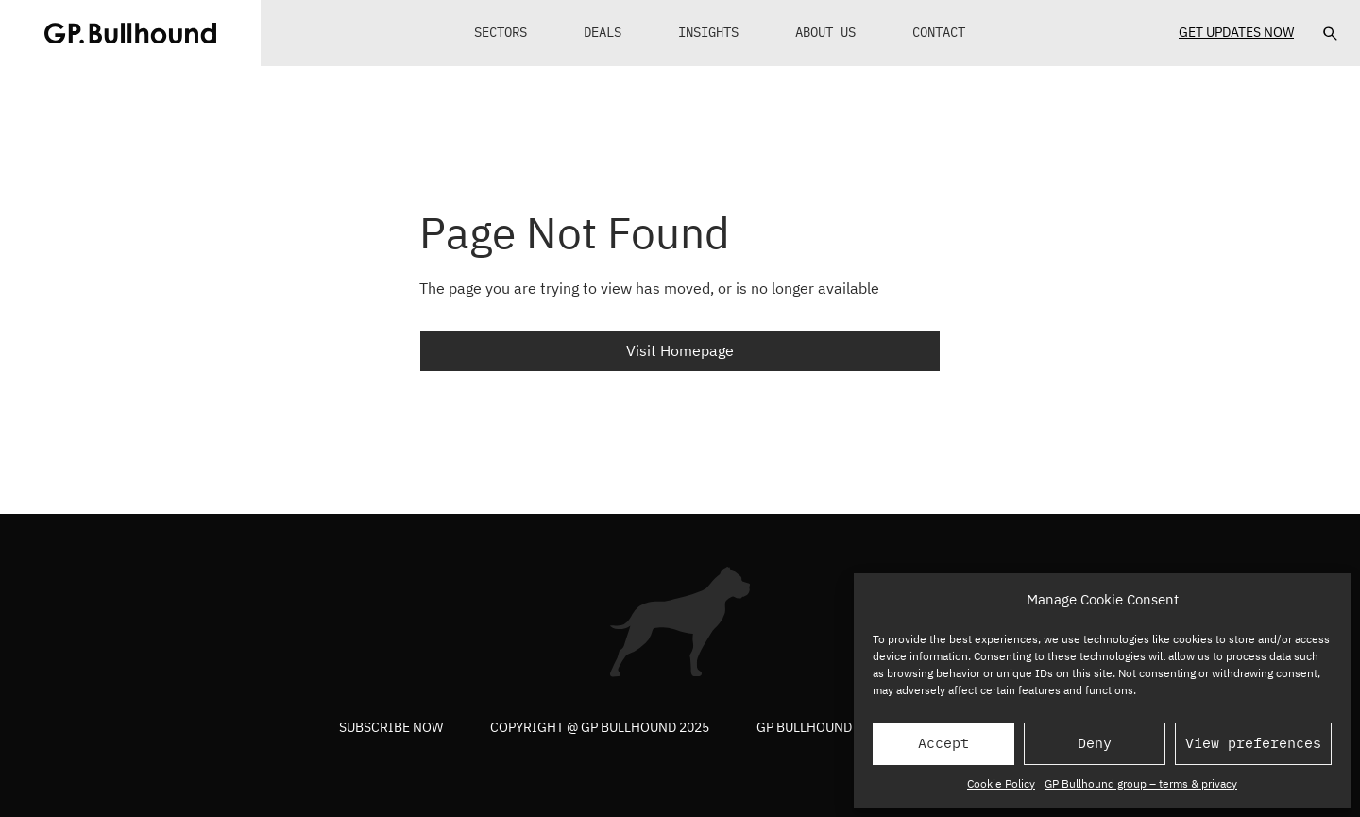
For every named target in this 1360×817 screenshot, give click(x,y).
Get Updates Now (1236, 32)
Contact (938, 32)
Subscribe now (391, 727)
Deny (1095, 743)
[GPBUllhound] (130, 33)
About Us (825, 32)
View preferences (1253, 743)
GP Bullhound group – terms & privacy (1141, 783)
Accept (943, 743)
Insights (708, 32)
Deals (602, 32)
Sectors (500, 32)
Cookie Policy (1001, 783)
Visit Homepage (680, 350)
